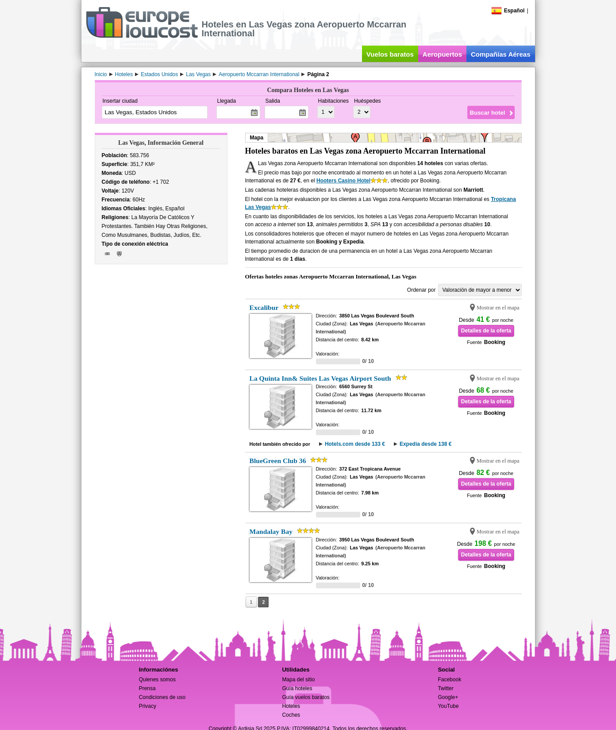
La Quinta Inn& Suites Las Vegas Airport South (320, 378)
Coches (291, 715)
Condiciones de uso (162, 697)
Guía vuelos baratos (305, 697)
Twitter (445, 688)
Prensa (147, 688)
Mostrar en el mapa (498, 308)
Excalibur (264, 307)
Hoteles (291, 706)
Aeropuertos (442, 54)
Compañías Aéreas (501, 54)
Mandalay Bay (271, 531)
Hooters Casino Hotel (343, 181)
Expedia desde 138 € (425, 444)
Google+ (448, 697)
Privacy (147, 706)
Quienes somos (157, 679)
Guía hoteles (297, 688)
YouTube (448, 706)
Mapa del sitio (298, 679)
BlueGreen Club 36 (278, 460)
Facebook (449, 679)
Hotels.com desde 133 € (355, 444)
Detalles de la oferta (486, 331)
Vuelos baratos (390, 54)
